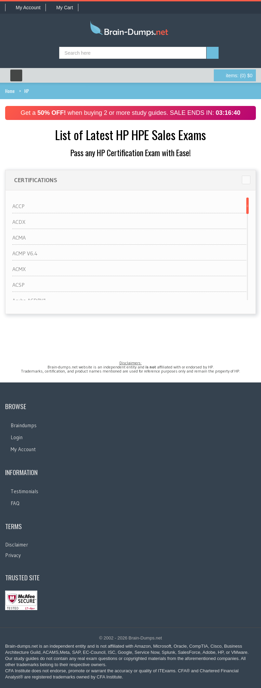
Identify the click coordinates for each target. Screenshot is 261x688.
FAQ (15, 503)
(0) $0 (239, 75)
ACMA (19, 237)
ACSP (18, 284)
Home (10, 90)
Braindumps (24, 425)
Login (17, 437)
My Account (25, 7)
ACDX (18, 221)
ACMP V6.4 (25, 253)
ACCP (18, 206)
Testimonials (24, 491)
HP (26, 90)
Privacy (13, 555)
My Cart (62, 7)
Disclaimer (16, 544)
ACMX (19, 269)
